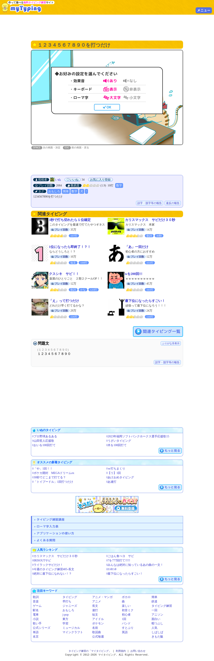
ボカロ (126, 597)
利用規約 (121, 651)
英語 (125, 632)
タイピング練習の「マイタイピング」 (90, 651)
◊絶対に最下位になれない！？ (52, 573)
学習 (65, 623)
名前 (95, 628)
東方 (65, 619)
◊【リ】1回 (113, 473)
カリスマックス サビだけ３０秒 (150, 220)
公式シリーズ (41, 628)
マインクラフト (72, 632)
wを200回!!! (134, 274)
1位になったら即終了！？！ (70, 247)
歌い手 (37, 623)
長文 (95, 606)
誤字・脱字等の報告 (149, 203)
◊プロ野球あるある (44, 436)
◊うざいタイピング (118, 441)
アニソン (157, 614)
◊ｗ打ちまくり (115, 468)
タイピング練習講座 (51, 519)
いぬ (58, 179)
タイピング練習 (162, 606)
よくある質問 (46, 540)
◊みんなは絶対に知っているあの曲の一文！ (134, 565)
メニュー (203, 10)
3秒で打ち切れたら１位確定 (70, 220)
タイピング (69, 597)
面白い (156, 619)
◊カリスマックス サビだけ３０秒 (55, 556)
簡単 (66, 191)
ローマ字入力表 (48, 526)
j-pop (65, 614)
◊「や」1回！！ (42, 468)
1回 (124, 619)
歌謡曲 (96, 632)
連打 (95, 610)
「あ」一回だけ (136, 247)
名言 (36, 636)
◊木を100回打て (116, 445)
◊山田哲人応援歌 (43, 441)
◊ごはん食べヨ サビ (120, 556)
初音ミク (128, 610)
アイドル (98, 619)
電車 (36, 614)
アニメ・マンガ (102, 597)
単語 (36, 632)
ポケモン (98, 623)
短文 (95, 614)
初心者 (126, 614)
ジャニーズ (69, 606)
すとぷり (128, 628)
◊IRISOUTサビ (41, 560)
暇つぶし (157, 623)
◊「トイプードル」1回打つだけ (52, 482)
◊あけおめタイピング (120, 477)
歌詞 (36, 597)
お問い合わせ (137, 651)
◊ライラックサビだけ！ (47, 565)
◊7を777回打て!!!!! (118, 560)
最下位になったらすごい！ (145, 301)
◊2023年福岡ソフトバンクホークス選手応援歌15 (137, 436)
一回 (154, 610)
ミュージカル (71, 628)
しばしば (157, 632)
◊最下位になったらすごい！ (124, 573)
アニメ (96, 601)
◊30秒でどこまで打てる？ (49, 477)
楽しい (126, 606)
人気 (154, 628)
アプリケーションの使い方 (55, 533)
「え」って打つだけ (64, 301)
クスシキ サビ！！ (64, 274)
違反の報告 (173, 203)
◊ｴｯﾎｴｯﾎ (111, 569)
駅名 (36, 610)
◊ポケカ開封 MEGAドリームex (53, 473)
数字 (119, 185)
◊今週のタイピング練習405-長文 (53, 569)
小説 (36, 619)
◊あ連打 (111, 482)
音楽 (36, 601)
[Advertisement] (107, 27)
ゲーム (37, 606)
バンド (126, 623)
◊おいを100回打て (44, 445)
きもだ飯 (157, 636)
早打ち (66, 601)
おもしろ (54, 191)
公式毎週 (98, 636)
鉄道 (154, 601)
